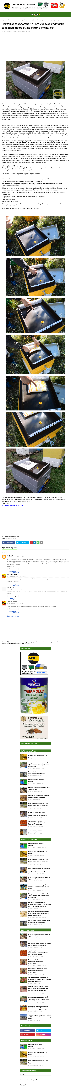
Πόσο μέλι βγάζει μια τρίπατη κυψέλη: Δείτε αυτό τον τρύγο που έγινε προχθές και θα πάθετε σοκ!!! (39, 870)
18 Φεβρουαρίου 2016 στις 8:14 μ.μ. (17, 603)
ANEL (12, 20)
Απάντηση (10, 568)
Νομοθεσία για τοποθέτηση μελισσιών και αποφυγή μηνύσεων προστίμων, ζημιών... (39, 886)
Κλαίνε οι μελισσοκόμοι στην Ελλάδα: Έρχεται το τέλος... (39, 788)
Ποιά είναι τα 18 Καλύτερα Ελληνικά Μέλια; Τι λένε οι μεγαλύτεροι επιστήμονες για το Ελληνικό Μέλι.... (38, 1008)
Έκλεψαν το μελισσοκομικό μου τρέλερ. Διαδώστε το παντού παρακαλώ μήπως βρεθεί (39, 1016)
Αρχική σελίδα (6, 20)
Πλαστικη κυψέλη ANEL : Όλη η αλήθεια (37, 780)
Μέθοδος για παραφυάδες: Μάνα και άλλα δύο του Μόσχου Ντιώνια (38, 796)
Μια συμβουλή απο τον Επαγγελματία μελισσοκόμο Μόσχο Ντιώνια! (39, 773)
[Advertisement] (35, 48)
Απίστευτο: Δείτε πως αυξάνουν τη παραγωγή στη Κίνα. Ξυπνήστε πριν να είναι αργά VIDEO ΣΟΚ (39, 979)
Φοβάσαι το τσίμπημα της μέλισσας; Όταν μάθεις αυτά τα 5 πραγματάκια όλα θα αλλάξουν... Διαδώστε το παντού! (38, 989)
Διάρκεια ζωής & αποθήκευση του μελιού (37, 756)
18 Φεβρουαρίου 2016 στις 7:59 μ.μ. (17, 576)
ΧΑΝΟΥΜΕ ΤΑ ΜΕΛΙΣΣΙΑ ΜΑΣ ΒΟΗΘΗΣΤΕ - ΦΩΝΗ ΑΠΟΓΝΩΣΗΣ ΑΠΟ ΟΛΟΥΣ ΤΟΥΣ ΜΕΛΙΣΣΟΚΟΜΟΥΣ (39, 814)
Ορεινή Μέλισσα (7, 31)
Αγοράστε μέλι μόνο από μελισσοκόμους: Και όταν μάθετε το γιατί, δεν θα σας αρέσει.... (38, 822)
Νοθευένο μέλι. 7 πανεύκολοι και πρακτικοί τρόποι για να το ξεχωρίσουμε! (37, 961)
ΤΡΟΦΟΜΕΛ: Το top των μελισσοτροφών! (35, 831)
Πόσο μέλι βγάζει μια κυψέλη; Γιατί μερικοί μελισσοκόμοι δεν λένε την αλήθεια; (38, 805)
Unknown (10, 555)
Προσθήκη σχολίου (13, 616)
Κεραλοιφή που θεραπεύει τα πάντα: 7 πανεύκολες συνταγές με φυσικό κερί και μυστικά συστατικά (39, 913)
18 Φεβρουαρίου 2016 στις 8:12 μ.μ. (17, 589)
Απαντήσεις (12, 571)
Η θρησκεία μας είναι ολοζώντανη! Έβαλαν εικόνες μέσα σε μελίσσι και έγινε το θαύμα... (38, 764)
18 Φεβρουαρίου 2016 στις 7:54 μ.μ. (17, 556)
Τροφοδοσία (9, 538)
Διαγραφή (16, 568)
